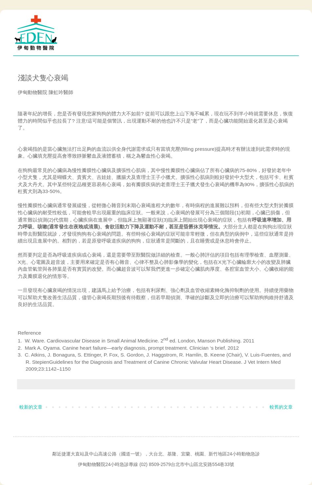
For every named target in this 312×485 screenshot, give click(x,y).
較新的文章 (30, 407)
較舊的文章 (281, 407)
